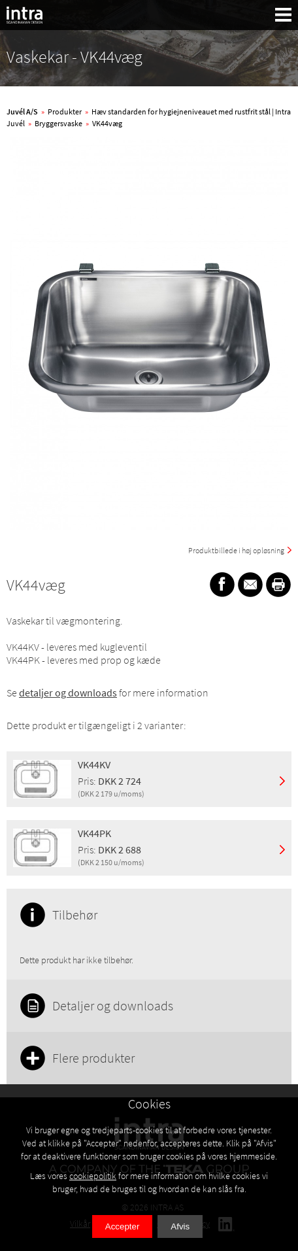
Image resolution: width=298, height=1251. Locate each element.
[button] (283, 15)
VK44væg (107, 123)
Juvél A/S (22, 111)
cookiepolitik (92, 1176)
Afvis (180, 1226)
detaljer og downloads (68, 692)
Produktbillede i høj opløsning (236, 550)
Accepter (122, 1226)
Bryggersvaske (58, 123)
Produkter (65, 111)
